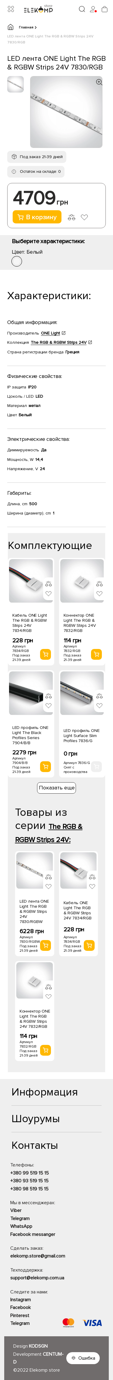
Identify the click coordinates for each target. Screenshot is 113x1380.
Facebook (20, 1308)
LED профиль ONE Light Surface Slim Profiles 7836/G (82, 735)
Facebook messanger (32, 1234)
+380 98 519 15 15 (29, 1189)
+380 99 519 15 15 (29, 1173)
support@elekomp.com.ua (37, 1278)
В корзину (37, 217)
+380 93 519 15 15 (29, 1181)
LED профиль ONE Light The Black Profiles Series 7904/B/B (30, 735)
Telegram (20, 1219)
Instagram (20, 1300)
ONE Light (50, 333)
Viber (15, 1210)
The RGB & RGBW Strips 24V (58, 342)
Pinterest (19, 1316)
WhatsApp (21, 1226)
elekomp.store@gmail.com (37, 1256)
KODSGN (38, 1346)
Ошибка (86, 1358)
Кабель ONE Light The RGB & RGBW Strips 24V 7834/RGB (29, 623)
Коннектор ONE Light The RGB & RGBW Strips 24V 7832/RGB (80, 623)
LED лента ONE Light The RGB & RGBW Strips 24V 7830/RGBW (34, 911)
